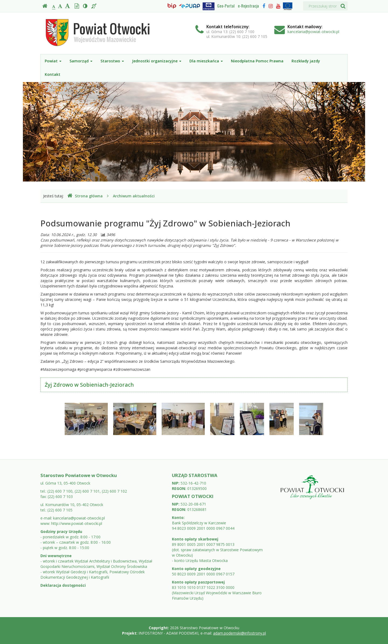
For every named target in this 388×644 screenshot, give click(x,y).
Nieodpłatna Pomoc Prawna (257, 60)
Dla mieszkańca (206, 60)
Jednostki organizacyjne (156, 60)
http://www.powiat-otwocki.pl (76, 523)
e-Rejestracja (248, 5)
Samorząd (81, 60)
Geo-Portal (225, 5)
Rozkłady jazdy (306, 60)
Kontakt (52, 74)
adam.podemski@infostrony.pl (239, 633)
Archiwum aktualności (134, 195)
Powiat (53, 60)
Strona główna (85, 195)
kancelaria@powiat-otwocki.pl (313, 31)
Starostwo (112, 60)
